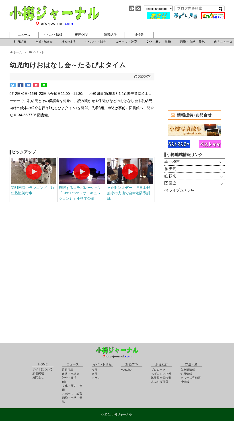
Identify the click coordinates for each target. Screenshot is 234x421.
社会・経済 (69, 377)
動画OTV (81, 34)
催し (65, 381)
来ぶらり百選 (159, 381)
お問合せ (38, 377)
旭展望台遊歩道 (161, 377)
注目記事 (20, 42)
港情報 (139, 34)
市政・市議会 (70, 373)
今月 (94, 369)
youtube (126, 369)
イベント (36, 52)
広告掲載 (38, 373)
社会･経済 (69, 42)
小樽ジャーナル (54, 16)
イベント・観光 (95, 42)
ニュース (24, 34)
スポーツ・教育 (126, 42)
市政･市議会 (44, 42)
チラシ (96, 377)
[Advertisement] (82, 134)
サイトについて (42, 369)
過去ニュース (223, 42)
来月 (94, 373)
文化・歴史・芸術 (158, 42)
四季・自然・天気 (192, 42)
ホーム (17, 52)
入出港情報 (188, 369)
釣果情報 (186, 373)
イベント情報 (52, 34)
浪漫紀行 (110, 34)
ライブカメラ (181, 190)
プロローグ (158, 369)
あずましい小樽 (161, 373)
